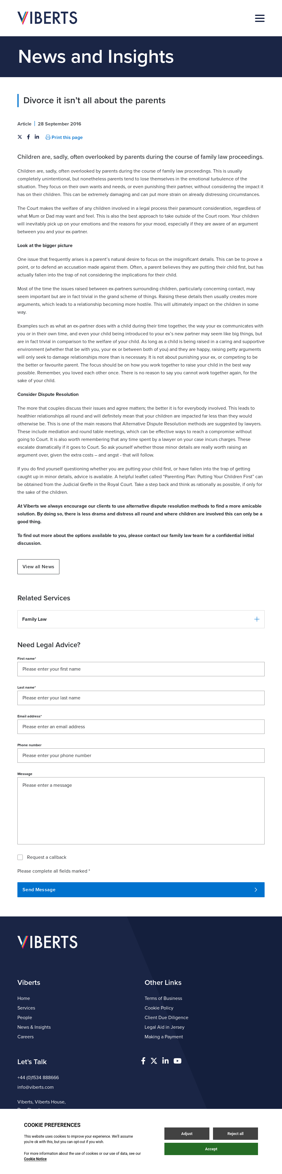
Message (24, 774)
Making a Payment (164, 1037)
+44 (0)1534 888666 (38, 1078)
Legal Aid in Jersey (164, 1027)
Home (23, 998)
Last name (26, 687)
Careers (25, 1037)
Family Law (34, 619)
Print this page (64, 137)
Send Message (139, 890)
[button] (141, 619)
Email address (29, 716)
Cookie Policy (159, 1008)
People (24, 1018)
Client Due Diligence (166, 1018)
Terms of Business (163, 998)
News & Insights (34, 1027)
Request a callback (46, 857)
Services (26, 1008)
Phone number (29, 745)
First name (26, 658)
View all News (38, 567)
